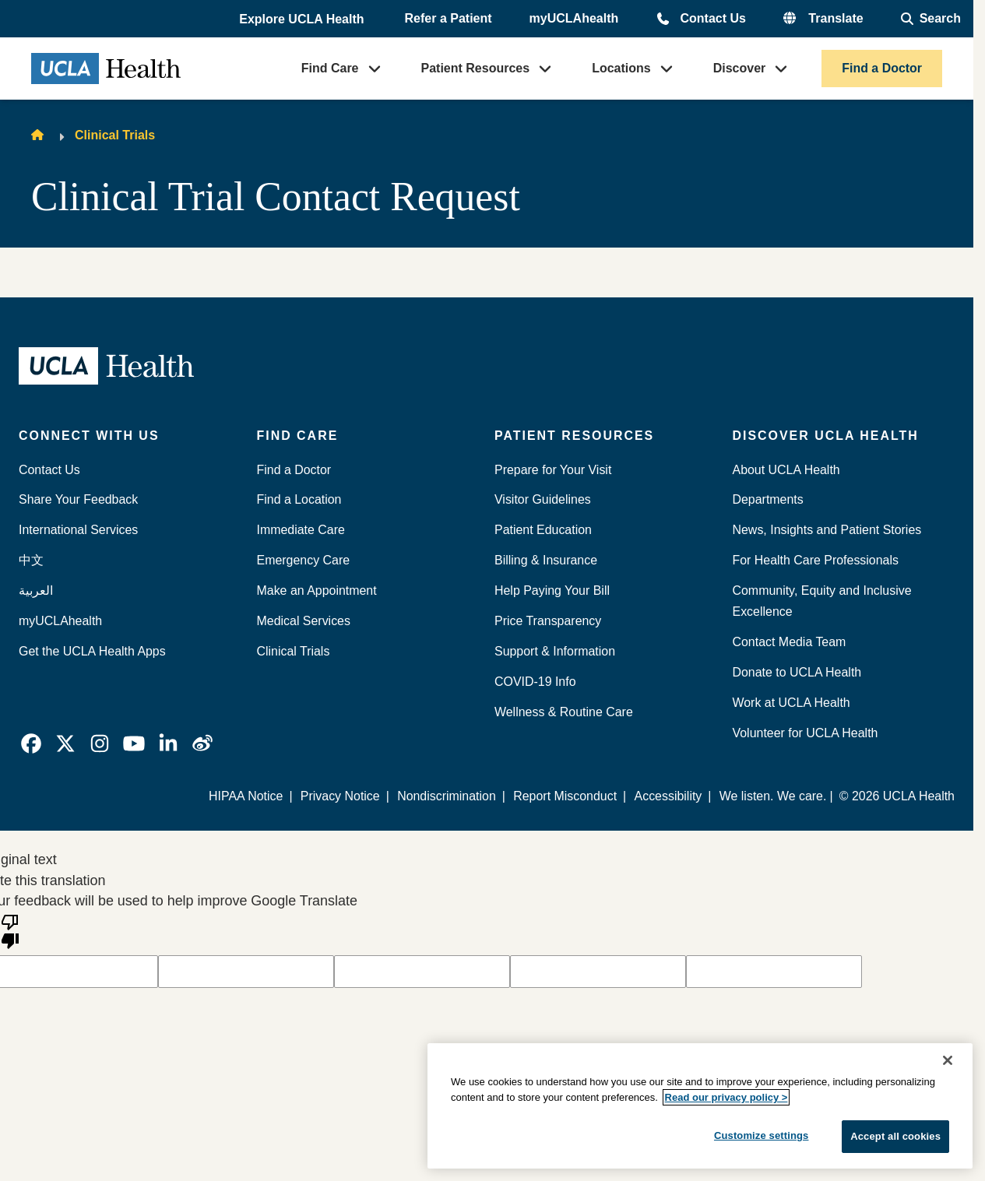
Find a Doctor (882, 68)
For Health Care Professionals (816, 560)
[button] (303, 19)
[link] (31, 743)
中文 (31, 560)
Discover (739, 68)
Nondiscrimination (446, 796)
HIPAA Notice (246, 796)
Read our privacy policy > (726, 1097)
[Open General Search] (931, 19)
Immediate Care (301, 529)
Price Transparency (547, 620)
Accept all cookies (895, 1136)
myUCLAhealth (574, 18)
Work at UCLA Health (791, 702)
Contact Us (712, 18)
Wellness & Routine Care (563, 712)
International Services (78, 529)
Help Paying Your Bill (552, 590)
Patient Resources (475, 68)
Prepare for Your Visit (552, 469)
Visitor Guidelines (542, 499)
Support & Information (554, 651)
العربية (36, 590)
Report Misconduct (565, 796)
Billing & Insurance (545, 560)
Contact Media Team (789, 641)
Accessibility (668, 796)
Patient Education (543, 529)
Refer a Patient (448, 18)
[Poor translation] (10, 930)
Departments (768, 499)
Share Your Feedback (78, 499)
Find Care (330, 68)
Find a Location (299, 499)
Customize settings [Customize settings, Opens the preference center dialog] (761, 1135)
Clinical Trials (115, 135)
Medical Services (303, 620)
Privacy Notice (340, 796)
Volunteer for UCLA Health (805, 733)
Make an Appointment (317, 590)
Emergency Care (303, 560)
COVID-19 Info (535, 681)
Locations (621, 68)
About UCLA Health (786, 469)
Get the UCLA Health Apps (92, 651)
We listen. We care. (773, 796)
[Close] (947, 1060)
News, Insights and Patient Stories (827, 529)
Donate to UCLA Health (797, 672)
